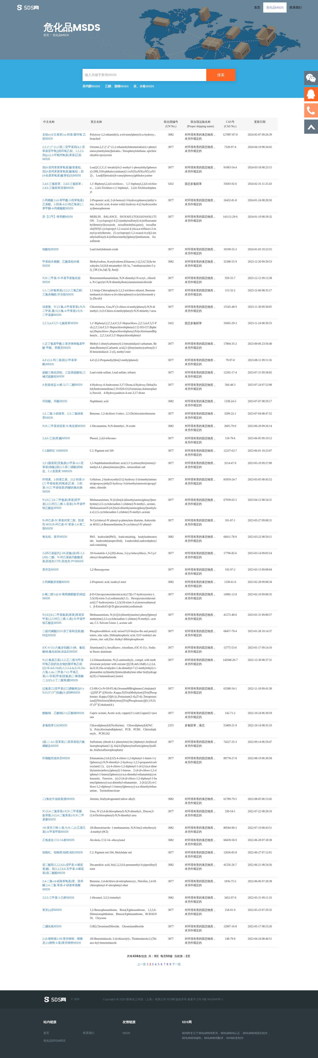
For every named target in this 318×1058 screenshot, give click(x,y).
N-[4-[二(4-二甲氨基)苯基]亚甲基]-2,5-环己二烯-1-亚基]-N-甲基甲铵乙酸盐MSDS (63, 504)
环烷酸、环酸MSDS (54, 401)
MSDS (126, 1033)
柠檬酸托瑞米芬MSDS (56, 758)
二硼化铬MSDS (51, 926)
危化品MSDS (275, 7)
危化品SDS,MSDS (54, 1041)
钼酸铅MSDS (50, 249)
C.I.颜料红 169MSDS (55, 450)
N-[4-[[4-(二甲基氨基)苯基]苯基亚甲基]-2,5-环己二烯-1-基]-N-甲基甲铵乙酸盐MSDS (63, 618)
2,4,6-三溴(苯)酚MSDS (56, 438)
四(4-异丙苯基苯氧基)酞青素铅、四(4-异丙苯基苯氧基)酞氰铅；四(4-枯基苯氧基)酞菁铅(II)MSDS (63, 171)
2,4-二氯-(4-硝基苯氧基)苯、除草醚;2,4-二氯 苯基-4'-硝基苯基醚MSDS (62, 885)
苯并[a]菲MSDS (52, 910)
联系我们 (296, 7)
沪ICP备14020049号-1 (210, 999)
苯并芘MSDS (50, 569)
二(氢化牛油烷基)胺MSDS (58, 798)
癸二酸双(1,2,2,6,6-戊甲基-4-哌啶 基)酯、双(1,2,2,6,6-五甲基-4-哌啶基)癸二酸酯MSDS (63, 868)
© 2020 (61, 999)
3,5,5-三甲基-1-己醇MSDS (58, 897)
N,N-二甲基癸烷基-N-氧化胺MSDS (63, 425)
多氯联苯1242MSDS (54, 725)
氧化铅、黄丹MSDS (54, 536)
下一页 (176, 964)
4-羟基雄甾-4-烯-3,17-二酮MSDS (62, 384)
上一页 (141, 964)
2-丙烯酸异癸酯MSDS (56, 582)
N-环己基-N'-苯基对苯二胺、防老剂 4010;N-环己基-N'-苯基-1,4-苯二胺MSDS (63, 524)
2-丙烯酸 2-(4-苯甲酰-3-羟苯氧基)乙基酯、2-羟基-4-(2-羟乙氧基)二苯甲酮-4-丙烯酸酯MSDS (63, 204)
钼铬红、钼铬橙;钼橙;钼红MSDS (62, 852)
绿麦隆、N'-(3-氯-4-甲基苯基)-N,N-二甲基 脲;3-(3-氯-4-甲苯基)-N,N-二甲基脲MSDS (64, 310)
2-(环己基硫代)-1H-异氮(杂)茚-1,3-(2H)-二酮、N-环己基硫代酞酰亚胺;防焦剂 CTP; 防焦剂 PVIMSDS (63, 557)
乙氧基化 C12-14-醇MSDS (58, 840)
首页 (257, 7)
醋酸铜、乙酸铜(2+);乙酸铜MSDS (63, 713)
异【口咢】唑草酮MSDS (57, 216)
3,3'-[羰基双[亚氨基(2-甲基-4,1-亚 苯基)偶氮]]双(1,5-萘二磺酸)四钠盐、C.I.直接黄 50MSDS (63, 467)
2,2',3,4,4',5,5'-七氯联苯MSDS (60, 323)
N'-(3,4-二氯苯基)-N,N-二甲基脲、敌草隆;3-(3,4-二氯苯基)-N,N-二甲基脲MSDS (63, 815)
